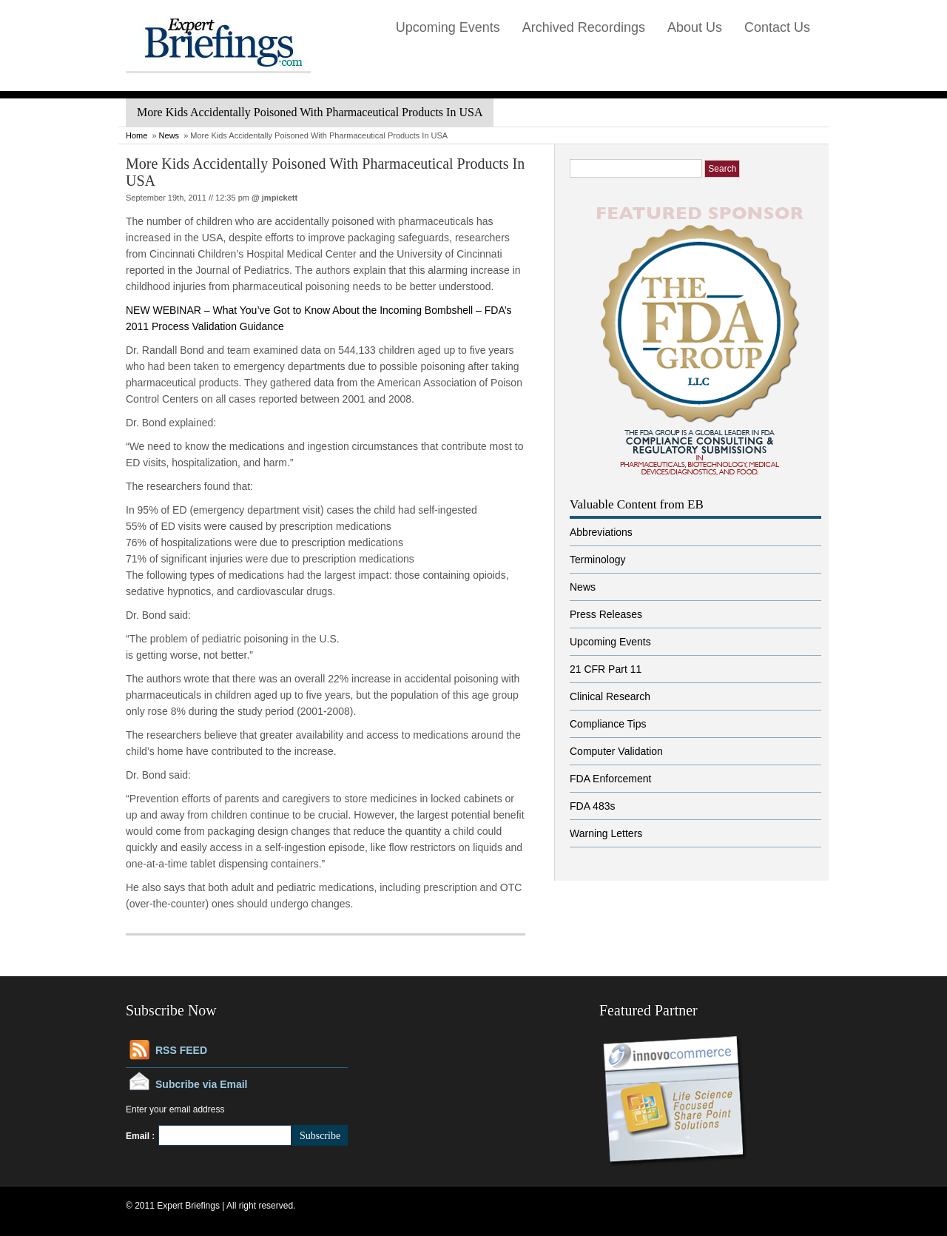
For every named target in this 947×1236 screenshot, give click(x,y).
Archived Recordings (583, 27)
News (169, 135)
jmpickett (279, 197)
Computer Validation (616, 751)
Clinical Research (610, 696)
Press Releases (606, 614)
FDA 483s (592, 806)
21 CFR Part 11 (605, 669)
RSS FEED (181, 1050)
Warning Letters (606, 833)
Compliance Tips (608, 724)
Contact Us (777, 27)
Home (136, 135)
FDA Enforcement (611, 779)
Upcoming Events (448, 27)
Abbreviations (601, 532)
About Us (694, 27)
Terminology (597, 559)
